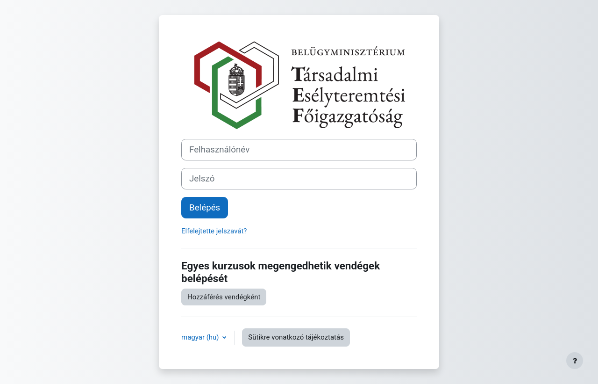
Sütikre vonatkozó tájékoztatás (296, 337)
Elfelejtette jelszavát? (214, 231)
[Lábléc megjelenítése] (574, 360)
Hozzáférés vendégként (223, 297)
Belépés (204, 208)
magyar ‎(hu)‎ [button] (201, 337)
